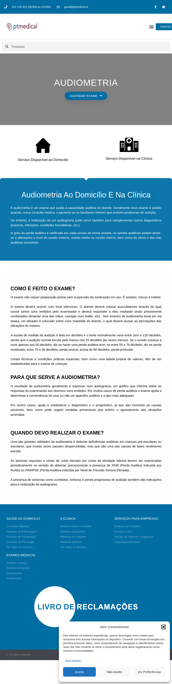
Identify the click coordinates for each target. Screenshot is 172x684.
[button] (163, 627)
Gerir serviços (73, 660)
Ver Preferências (149, 672)
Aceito (79, 672)
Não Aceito (114, 672)
